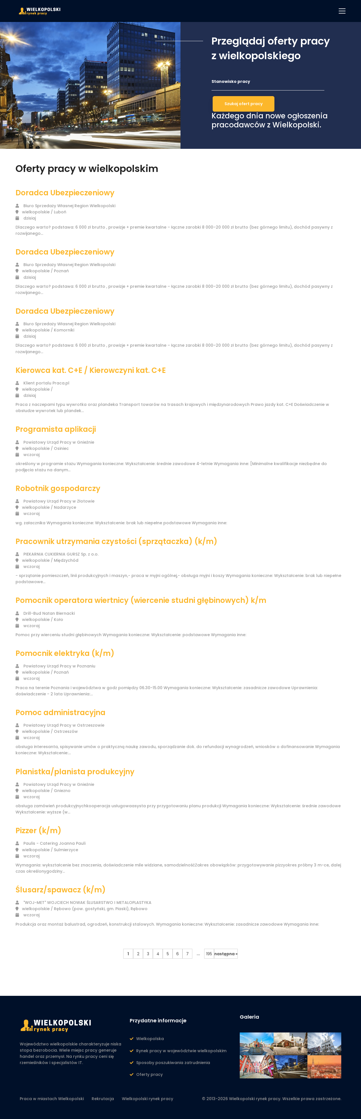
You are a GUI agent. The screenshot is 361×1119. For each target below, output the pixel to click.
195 (209, 954)
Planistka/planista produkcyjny (75, 772)
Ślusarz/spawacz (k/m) (61, 890)
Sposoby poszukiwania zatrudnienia (173, 1062)
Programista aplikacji (56, 429)
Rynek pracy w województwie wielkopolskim (181, 1051)
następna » (225, 954)
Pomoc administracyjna (60, 712)
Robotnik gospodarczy (58, 488)
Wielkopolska (150, 1038)
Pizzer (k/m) (38, 831)
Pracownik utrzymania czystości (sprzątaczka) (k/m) (116, 541)
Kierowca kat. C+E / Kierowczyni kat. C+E (91, 370)
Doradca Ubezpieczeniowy (65, 193)
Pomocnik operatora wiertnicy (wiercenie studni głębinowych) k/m (141, 600)
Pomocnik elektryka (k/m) (65, 653)
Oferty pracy (149, 1074)
